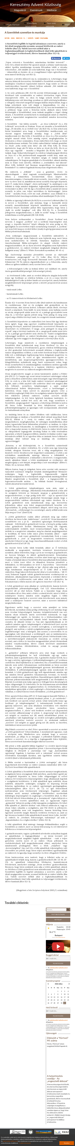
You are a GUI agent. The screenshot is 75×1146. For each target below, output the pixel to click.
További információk (25, 1143)
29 (58, 1003)
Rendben (67, 1143)
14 (54, 997)
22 (58, 1000)
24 (64, 1000)
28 (54, 1003)
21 (54, 1000)
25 (68, 1000)
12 (48, 997)
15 (58, 997)
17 (64, 997)
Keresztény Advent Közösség (35, 4)
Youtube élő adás (58, 914)
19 (48, 1000)
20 (51, 1000)
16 (61, 997)
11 (68, 994)
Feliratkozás (58, 963)
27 (51, 1003)
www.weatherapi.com (60, 937)
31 (64, 1003)
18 (68, 997)
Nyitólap (58, 919)
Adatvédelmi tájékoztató (10, 1141)
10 (64, 994)
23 (61, 1000)
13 (51, 997)
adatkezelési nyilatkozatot (59, 968)
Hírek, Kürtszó (13, 24)
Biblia (67, 24)
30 (61, 1003)
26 (48, 1003)
